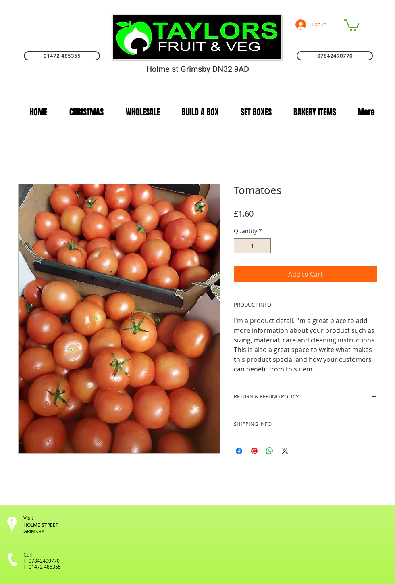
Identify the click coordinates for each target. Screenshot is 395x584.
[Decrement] (240, 246)
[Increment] (265, 246)
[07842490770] (335, 55)
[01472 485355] (62, 55)
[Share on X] (285, 451)
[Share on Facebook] (239, 451)
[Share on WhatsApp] (269, 451)
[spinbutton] (252, 246)
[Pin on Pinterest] (254, 451)
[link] (352, 24)
